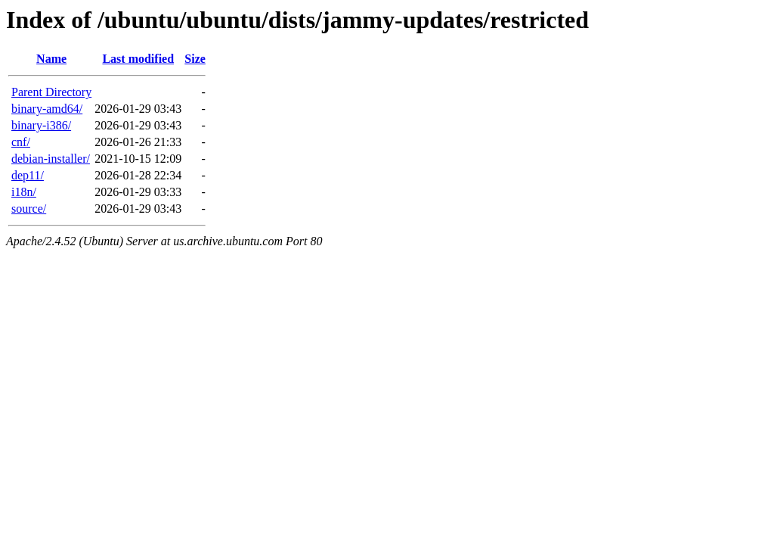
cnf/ (20, 141)
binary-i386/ (41, 125)
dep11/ (27, 175)
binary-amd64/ (46, 108)
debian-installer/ (50, 158)
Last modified (138, 58)
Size (195, 58)
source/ (28, 208)
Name (51, 58)
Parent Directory (51, 92)
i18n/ (23, 191)
